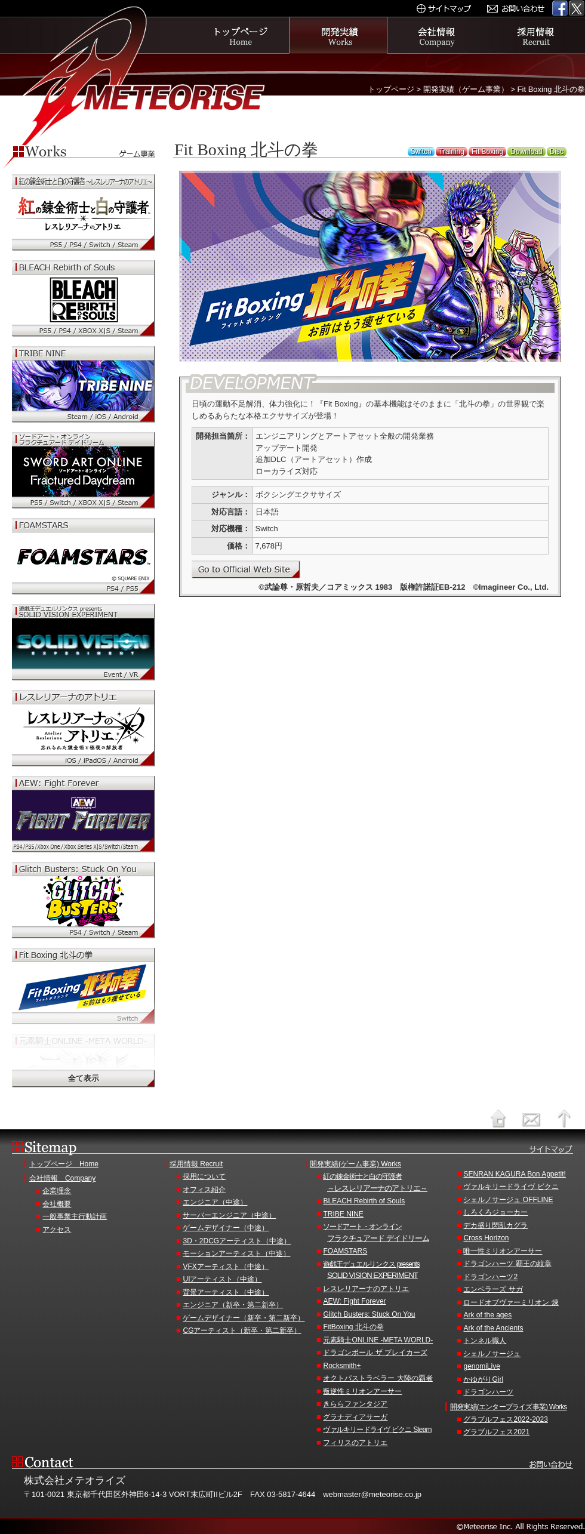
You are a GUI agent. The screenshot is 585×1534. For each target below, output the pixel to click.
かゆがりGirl (483, 1379)
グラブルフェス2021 (496, 1432)
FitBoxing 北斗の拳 (353, 1327)
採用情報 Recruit (196, 1164)
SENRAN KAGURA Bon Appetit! (514, 1174)
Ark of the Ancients (493, 1328)
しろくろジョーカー (495, 1212)
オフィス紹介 (204, 1189)
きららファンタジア (355, 1404)
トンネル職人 (484, 1340)
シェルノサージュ (492, 1354)
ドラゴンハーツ (488, 1392)
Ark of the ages (487, 1315)
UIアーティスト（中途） (222, 1279)
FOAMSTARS (345, 1251)
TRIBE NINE (343, 1214)
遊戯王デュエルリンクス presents (386, 1271)
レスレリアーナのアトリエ (366, 1289)
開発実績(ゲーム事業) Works (355, 1164)
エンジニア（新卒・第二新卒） (233, 1305)
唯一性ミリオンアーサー (502, 1251)
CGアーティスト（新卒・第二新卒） (242, 1330)
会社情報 (437, 35)
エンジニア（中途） (215, 1202)
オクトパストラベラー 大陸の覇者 (377, 1378)
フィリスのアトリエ (355, 1442)
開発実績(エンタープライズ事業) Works (508, 1407)
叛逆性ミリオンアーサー (362, 1391)
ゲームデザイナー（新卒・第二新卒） (243, 1318)
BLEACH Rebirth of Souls (364, 1201)
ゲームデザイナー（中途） (226, 1228)
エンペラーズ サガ (492, 1289)
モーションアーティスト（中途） (236, 1253)
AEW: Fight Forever (354, 1301)
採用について (204, 1176)
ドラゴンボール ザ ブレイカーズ (375, 1352)
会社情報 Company (62, 1178)
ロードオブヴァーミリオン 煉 (510, 1302)
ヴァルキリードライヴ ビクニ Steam (377, 1429)
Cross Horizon (486, 1238)
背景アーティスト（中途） (226, 1292)
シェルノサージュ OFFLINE (508, 1200)
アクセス (56, 1229)
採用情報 (536, 35)
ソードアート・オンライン (386, 1233)
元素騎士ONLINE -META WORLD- (378, 1340)
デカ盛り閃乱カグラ (495, 1225)
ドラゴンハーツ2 (490, 1277)
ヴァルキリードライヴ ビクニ (510, 1186)
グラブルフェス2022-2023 (505, 1419)
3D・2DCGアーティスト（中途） (237, 1241)
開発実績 (338, 35)
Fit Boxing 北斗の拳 (551, 89)
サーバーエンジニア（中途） (229, 1215)
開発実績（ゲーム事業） (466, 89)
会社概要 (56, 1204)
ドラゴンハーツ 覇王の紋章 (507, 1263)
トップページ (240, 35)
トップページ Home (63, 1164)
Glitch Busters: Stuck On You (369, 1314)
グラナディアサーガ (355, 1417)
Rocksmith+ (342, 1365)
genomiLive (481, 1366)
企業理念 (56, 1191)
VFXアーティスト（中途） (225, 1266)
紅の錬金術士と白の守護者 (386, 1183)
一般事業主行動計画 (74, 1216)
